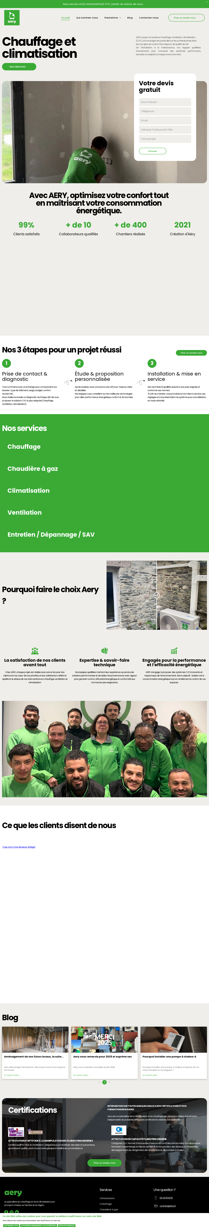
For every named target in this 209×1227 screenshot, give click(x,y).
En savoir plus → (12, 1075)
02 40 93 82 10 (166, 1197)
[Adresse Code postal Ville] (165, 130)
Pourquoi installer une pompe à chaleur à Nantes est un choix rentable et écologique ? (171, 1056)
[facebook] (6, 1212)
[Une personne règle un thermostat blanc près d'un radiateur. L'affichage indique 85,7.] (173, 1040)
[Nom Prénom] (165, 102)
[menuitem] (66, 17)
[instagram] (12, 1212)
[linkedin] (17, 1212)
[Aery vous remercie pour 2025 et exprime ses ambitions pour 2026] (104, 1040)
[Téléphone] (165, 111)
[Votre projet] (165, 139)
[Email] (165, 120)
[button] (81, 446)
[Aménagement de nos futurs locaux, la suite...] (35, 1040)
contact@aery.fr (168, 1206)
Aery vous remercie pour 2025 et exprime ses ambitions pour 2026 (102, 1056)
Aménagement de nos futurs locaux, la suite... (34, 1056)
